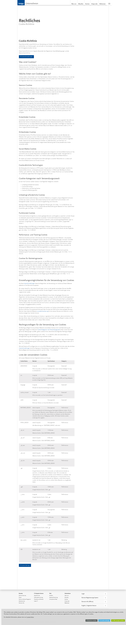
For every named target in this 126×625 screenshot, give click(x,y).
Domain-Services (22, 595)
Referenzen (99, 4)
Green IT (36, 601)
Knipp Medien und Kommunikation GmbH (21, 2)
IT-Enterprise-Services (38, 593)
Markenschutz (22, 601)
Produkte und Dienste (38, 599)
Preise (20, 597)
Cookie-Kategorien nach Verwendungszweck (49, 329)
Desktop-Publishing (53, 597)
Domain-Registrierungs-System (90, 597)
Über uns (70, 4)
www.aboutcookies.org (42, 311)
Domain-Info (21, 603)
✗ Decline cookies (90, 620)
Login (83, 593)
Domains (21, 593)
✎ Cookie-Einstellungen (26, 56)
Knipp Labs (91, 4)
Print (50, 593)
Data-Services (37, 595)
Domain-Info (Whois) (87, 601)
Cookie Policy (28, 617)
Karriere (84, 4)
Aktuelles (77, 4)
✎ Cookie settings (103, 620)
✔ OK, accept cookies (117, 620)
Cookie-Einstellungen (29, 283)
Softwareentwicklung (38, 597)
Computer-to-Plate (53, 599)
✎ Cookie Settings (25, 565)
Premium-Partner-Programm (25, 599)
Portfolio (51, 595)
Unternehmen (32, 3)
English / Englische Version (89, 605)
